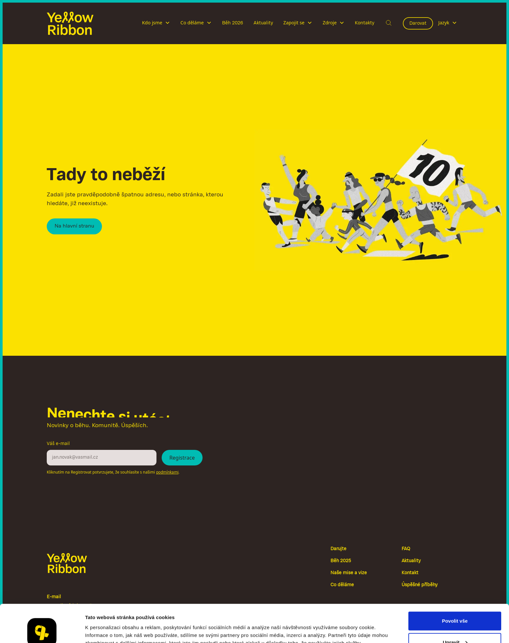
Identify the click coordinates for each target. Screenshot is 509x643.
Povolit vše (454, 583)
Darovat (418, 23)
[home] (70, 23)
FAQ (406, 549)
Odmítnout (454, 625)
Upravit (455, 604)
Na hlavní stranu (74, 226)
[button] (156, 23)
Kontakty (364, 23)
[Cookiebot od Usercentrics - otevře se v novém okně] (42, 630)
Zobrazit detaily (103, 623)
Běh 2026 (232, 23)
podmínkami (167, 472)
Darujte (338, 549)
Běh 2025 (340, 561)
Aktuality (263, 23)
